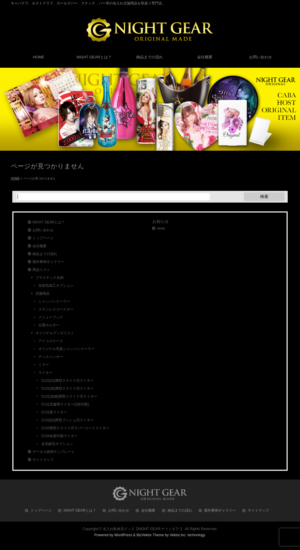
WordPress (123, 535)
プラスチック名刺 (49, 278)
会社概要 (40, 246)
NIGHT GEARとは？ (49, 222)
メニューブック (50, 317)
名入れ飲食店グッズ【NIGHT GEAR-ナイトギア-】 (143, 529)
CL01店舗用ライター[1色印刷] (65, 404)
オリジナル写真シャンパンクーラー (66, 349)
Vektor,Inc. (178, 535)
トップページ (43, 238)
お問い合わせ (43, 230)
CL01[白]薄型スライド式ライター (67, 380)
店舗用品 (42, 293)
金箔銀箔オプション (57, 444)
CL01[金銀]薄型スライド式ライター (69, 396)
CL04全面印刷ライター (59, 436)
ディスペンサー (50, 357)
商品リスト (41, 270)
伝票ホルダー (48, 325)
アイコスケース (50, 341)
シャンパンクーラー (54, 301)
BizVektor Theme (150, 535)
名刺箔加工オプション (56, 286)
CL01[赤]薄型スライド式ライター (67, 388)
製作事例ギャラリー (48, 262)
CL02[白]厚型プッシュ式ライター (67, 420)
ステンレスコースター (56, 309)
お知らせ (160, 221)
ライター (45, 373)
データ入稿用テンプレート (54, 452)
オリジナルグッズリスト (54, 333)
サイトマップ (43, 460)
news (161, 228)
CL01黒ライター (54, 412)
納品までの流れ (45, 254)
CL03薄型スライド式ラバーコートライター (75, 428)
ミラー (43, 365)
